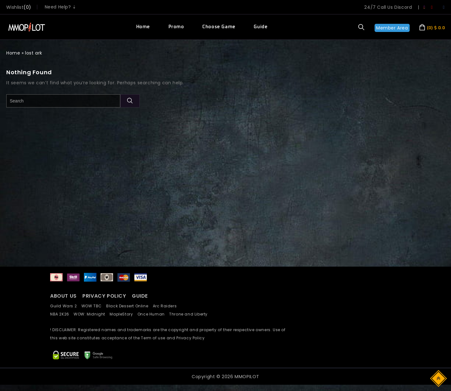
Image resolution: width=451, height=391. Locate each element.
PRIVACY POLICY (104, 296)
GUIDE (140, 296)
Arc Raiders (166, 306)
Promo (176, 26)
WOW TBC (93, 306)
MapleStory (123, 314)
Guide (260, 26)
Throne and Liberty (190, 314)
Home (143, 26)
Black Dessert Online (129, 306)
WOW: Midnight (92, 314)
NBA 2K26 (62, 314)
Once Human (153, 314)
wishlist (14, 7)
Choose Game (219, 26)
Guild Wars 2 (65, 306)
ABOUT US (63, 296)
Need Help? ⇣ (60, 7)
